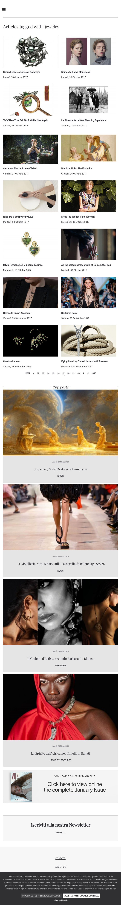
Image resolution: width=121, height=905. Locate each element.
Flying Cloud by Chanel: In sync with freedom (84, 361)
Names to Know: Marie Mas (75, 72)
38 (68, 373)
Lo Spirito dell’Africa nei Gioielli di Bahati (60, 753)
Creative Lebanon (12, 361)
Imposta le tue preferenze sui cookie (41, 895)
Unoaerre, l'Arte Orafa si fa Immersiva (60, 469)
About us (60, 867)
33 (43, 373)
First (28, 373)
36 (58, 373)
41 (83, 373)
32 (38, 373)
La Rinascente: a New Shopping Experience (83, 120)
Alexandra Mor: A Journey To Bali (20, 168)
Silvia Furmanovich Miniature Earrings (23, 265)
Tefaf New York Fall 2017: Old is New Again (25, 120)
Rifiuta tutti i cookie (60, 900)
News (60, 476)
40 (79, 373)
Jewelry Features (60, 760)
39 (73, 373)
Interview (60, 665)
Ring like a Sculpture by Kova (18, 217)
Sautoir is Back (69, 313)
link (113, 885)
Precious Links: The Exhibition (76, 168)
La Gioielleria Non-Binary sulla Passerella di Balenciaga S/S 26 (61, 564)
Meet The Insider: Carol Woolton (78, 217)
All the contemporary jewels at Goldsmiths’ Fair (86, 265)
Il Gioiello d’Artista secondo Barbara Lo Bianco (60, 658)
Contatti (60, 858)
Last (94, 373)
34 (48, 373)
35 (53, 373)
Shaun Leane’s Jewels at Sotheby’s (21, 72)
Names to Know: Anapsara (16, 313)
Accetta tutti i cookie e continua (81, 895)
